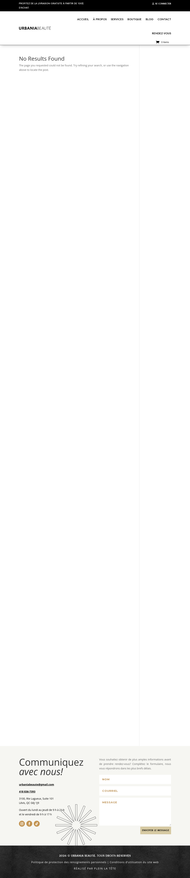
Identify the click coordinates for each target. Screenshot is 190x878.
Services (117, 19)
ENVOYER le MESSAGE (155, 830)
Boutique (134, 19)
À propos (100, 19)
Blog (149, 19)
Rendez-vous (161, 33)
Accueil (83, 19)
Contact (164, 19)
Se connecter (163, 3)
